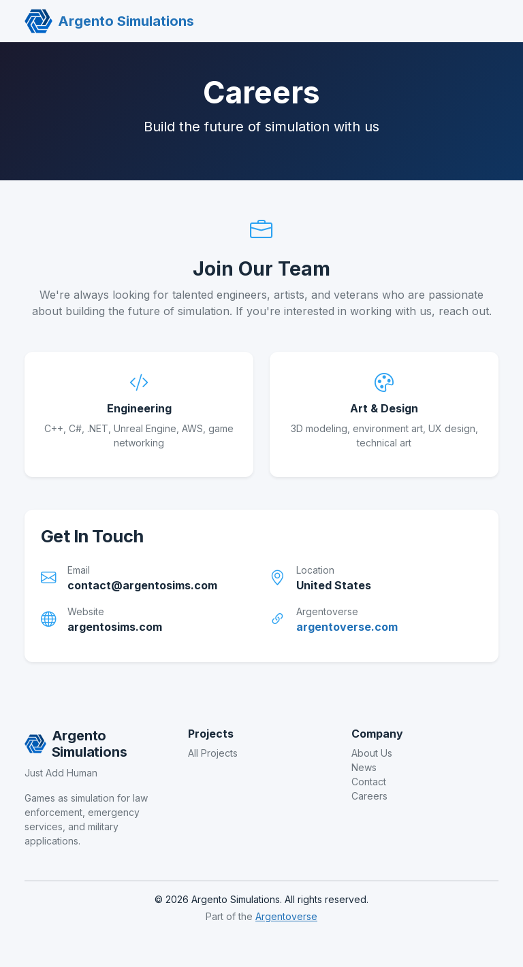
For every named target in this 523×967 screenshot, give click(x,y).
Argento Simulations (109, 21)
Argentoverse (286, 916)
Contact (368, 781)
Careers (369, 796)
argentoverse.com (347, 627)
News (364, 767)
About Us (371, 753)
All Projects (213, 753)
